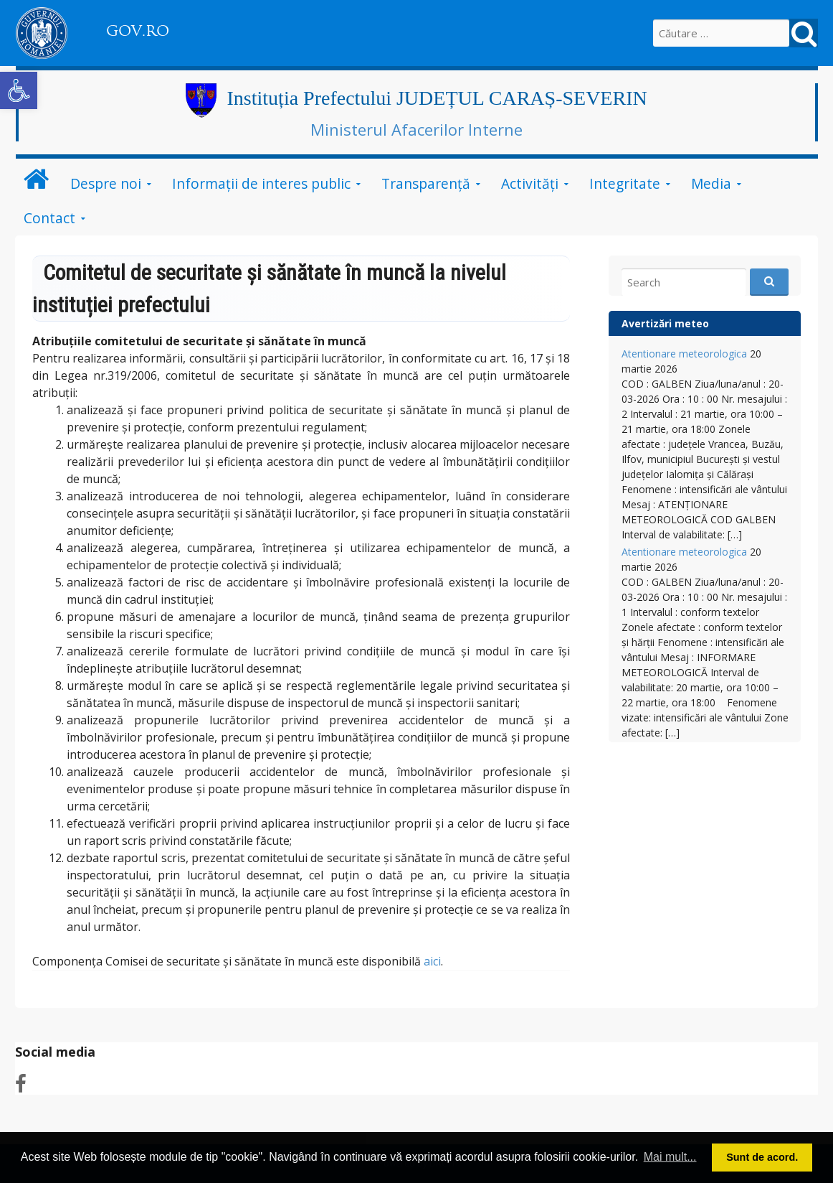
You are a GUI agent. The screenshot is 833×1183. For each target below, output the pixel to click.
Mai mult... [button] (670, 1157)
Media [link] (711, 183)
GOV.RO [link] (137, 31)
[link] (18, 90)
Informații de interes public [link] (261, 183)
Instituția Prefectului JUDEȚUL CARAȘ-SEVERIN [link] (437, 98)
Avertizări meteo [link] (665, 323)
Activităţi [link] (529, 183)
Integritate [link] (624, 183)
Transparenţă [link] (425, 183)
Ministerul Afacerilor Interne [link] (416, 129)
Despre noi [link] (105, 183)
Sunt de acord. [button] (762, 1157)
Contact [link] (49, 218)
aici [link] (432, 961)
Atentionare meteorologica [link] (684, 353)
